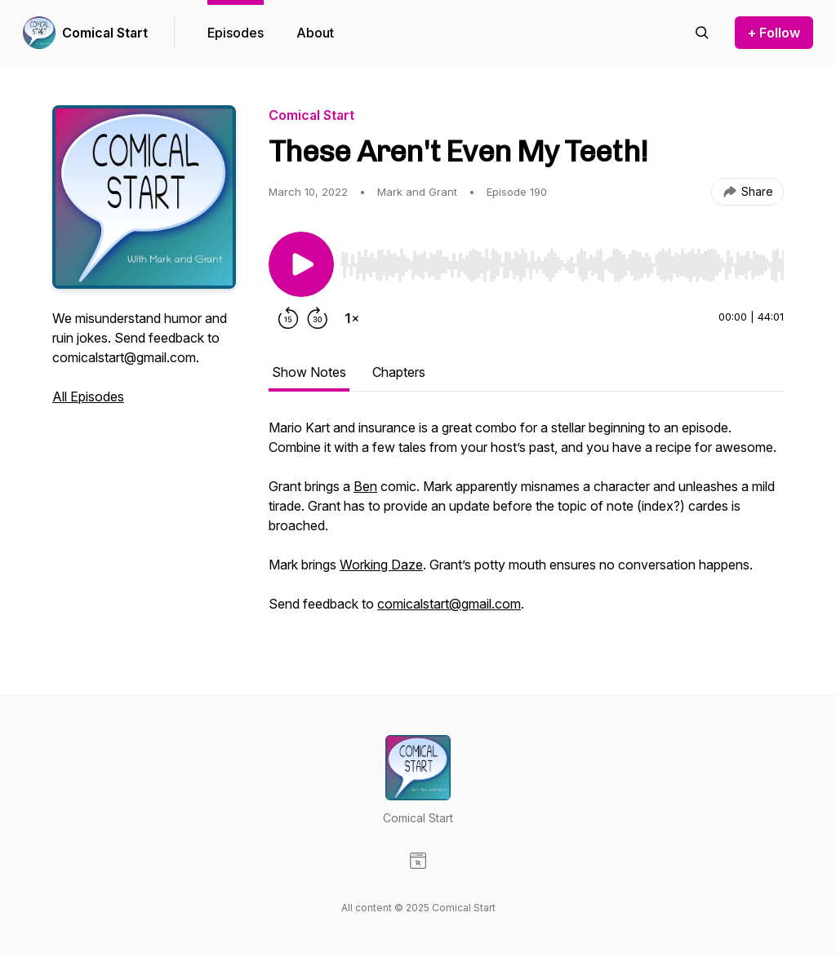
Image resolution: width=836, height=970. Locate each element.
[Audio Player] (562, 260)
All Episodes (88, 396)
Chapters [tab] (398, 372)
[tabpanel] (526, 524)
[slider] (562, 265)
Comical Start (105, 32)
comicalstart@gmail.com (449, 604)
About (315, 32)
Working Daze (381, 564)
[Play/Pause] (301, 264)
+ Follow (774, 32)
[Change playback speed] (352, 318)
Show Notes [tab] (309, 372)
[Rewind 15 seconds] (288, 318)
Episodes (235, 32)
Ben (365, 486)
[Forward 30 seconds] (317, 318)
